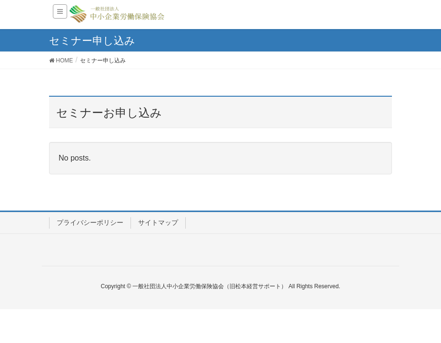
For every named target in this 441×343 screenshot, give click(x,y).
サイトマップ (158, 222)
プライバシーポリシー (90, 222)
